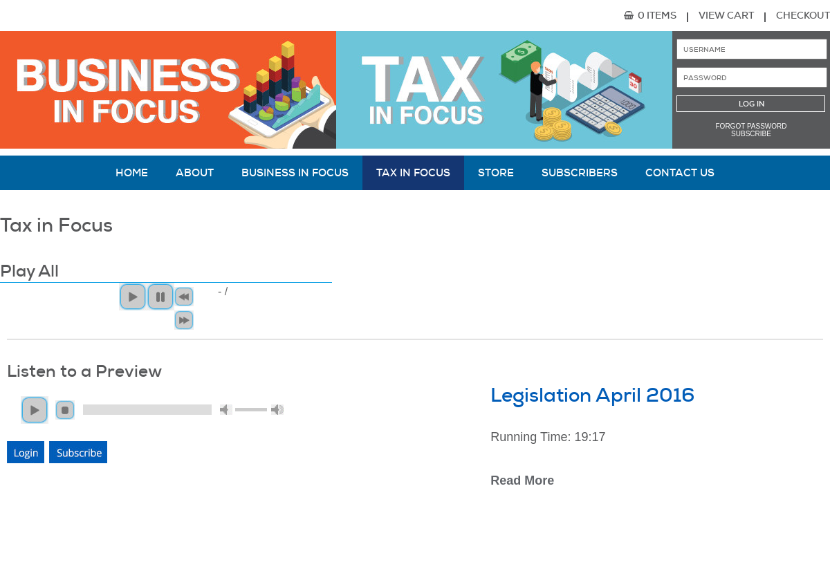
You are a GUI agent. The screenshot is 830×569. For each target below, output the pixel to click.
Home (132, 173)
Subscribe (751, 134)
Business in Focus (295, 173)
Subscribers (580, 173)
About (195, 173)
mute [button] (226, 409)
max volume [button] (277, 409)
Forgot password (751, 126)
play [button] (34, 410)
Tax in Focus (413, 173)
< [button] (184, 296)
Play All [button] (133, 296)
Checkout (803, 15)
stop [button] (65, 410)
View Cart (726, 15)
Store (496, 173)
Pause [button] (160, 296)
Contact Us (679, 173)
